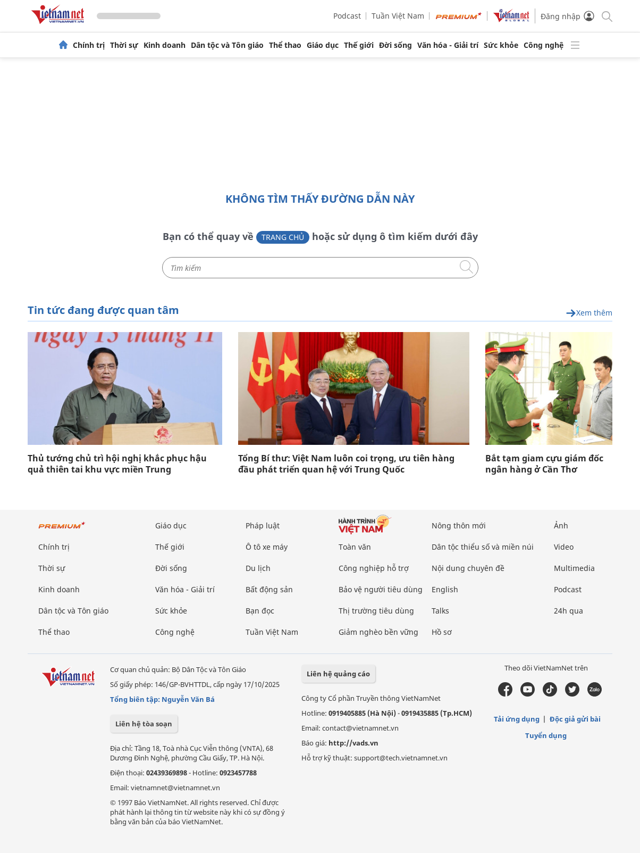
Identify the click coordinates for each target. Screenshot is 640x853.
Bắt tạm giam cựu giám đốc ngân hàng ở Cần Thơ (544, 464)
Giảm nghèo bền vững (378, 632)
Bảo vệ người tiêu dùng (381, 589)
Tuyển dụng (546, 735)
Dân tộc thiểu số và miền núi (483, 547)
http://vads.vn (353, 743)
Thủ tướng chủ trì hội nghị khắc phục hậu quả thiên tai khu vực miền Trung (117, 464)
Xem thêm (589, 313)
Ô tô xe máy (267, 547)
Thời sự (124, 45)
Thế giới (359, 45)
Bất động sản (269, 589)
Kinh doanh (165, 45)
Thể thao (285, 45)
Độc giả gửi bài (575, 719)
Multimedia (574, 568)
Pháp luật (263, 525)
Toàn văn (355, 547)
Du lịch (258, 568)
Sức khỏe (501, 45)
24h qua (568, 611)
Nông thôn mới (459, 525)
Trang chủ (283, 237)
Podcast (347, 16)
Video (564, 547)
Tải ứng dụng (517, 719)
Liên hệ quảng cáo (338, 673)
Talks (440, 611)
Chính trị (89, 45)
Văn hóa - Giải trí (447, 45)
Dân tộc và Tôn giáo (227, 45)
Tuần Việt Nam (398, 16)
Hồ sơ (442, 632)
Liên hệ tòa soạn (143, 723)
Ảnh (561, 525)
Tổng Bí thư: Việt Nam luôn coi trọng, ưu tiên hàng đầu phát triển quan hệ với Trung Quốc (346, 464)
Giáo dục (323, 45)
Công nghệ (543, 45)
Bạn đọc (260, 611)
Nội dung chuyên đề (468, 568)
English (445, 589)
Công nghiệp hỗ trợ (374, 568)
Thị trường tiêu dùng (376, 611)
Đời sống (395, 45)
